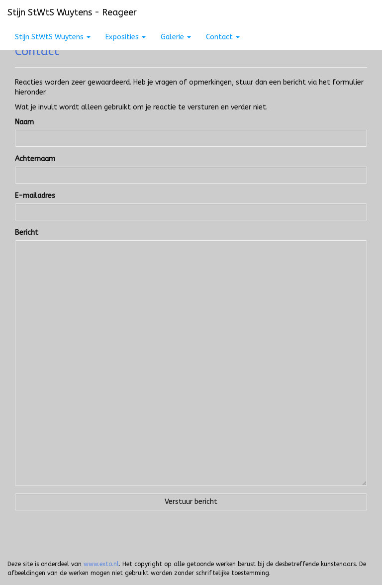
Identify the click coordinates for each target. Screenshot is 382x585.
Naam (24, 122)
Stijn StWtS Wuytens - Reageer (72, 12)
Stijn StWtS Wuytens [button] (53, 37)
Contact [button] (223, 37)
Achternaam (35, 159)
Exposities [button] (125, 37)
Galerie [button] (176, 37)
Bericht (26, 232)
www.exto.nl (101, 564)
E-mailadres (35, 196)
